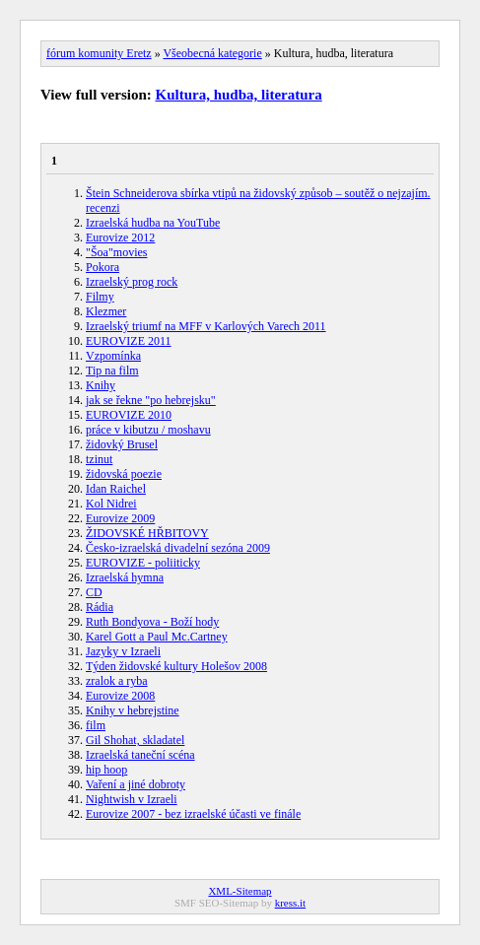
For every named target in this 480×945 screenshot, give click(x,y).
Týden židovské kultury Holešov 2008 (176, 666)
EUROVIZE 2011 (128, 341)
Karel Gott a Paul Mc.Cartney (157, 636)
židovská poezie (124, 474)
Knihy (100, 385)
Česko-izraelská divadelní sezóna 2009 (178, 548)
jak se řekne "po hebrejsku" (151, 400)
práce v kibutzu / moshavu (148, 430)
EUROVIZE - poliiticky (143, 563)
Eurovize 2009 (120, 518)
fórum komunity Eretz (99, 53)
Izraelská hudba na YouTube (153, 223)
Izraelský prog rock (131, 282)
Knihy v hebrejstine (132, 710)
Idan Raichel (116, 489)
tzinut (99, 459)
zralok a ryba (117, 681)
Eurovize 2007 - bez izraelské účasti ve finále (193, 814)
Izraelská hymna (125, 577)
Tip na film (112, 370)
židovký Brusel (122, 444)
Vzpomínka (113, 356)
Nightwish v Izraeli (131, 799)
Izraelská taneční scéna (140, 755)
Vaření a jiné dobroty (135, 784)
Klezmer (106, 311)
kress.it (290, 903)
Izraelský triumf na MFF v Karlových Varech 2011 (206, 326)
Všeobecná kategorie (212, 53)
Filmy (100, 297)
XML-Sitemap (239, 891)
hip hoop (106, 769)
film (95, 725)
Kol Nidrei (111, 503)
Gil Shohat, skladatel (135, 740)
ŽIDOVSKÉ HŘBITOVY (147, 533)
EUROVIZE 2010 (128, 415)
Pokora (102, 267)
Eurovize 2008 (120, 696)
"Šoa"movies (116, 252)
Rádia (99, 607)
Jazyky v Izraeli (123, 651)
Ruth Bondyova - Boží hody (152, 622)
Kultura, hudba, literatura (239, 94)
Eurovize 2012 (120, 237)
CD (94, 592)
